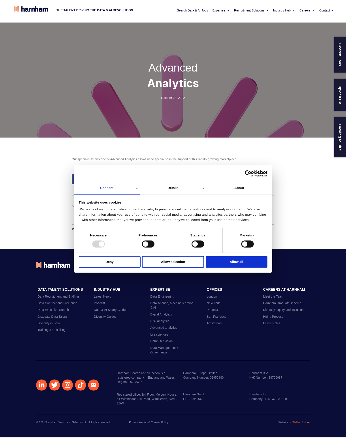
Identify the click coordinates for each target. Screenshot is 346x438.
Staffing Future (301, 423)
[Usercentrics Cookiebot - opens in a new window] (248, 173)
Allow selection (173, 262)
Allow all (236, 262)
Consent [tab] (107, 188)
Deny (109, 262)
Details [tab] (173, 188)
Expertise (220, 11)
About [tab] (239, 188)
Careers (306, 11)
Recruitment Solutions (250, 11)
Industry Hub (283, 11)
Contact (325, 11)
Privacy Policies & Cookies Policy (148, 423)
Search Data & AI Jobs (191, 11)
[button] (41, 385)
